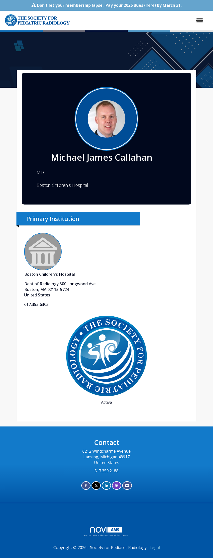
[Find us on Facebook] (86, 485)
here (150, 5)
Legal (155, 547)
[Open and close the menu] (157, 20)
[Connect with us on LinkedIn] (106, 485)
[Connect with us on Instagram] (116, 485)
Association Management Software (106, 531)
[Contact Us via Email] (127, 485)
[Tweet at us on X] (96, 485)
